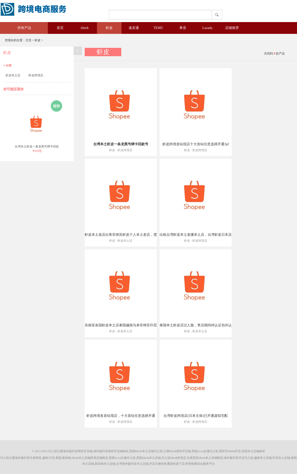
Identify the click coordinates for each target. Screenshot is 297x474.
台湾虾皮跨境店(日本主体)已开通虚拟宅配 (195, 416)
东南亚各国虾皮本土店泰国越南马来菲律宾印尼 (121, 325)
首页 (60, 28)
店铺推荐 (232, 28)
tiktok (85, 28)
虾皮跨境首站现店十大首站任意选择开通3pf (195, 144)
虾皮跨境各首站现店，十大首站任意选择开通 (120, 416)
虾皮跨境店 (35, 75)
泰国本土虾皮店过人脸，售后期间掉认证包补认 (196, 325)
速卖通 (134, 28)
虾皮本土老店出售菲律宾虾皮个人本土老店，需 (121, 235)
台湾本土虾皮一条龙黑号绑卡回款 (37, 146)
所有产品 (21, 28)
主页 (28, 40)
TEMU (158, 28)
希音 (182, 28)
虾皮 (109, 28)
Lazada (207, 28)
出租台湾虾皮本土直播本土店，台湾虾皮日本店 (196, 235)
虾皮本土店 (13, 75)
